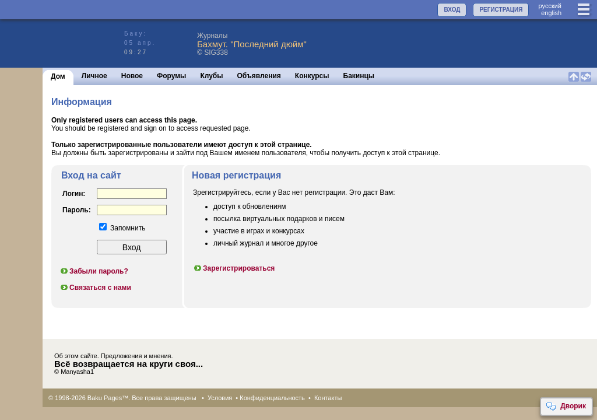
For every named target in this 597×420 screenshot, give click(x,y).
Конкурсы (312, 76)
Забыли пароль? (93, 271)
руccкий (549, 5)
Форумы (171, 76)
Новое (132, 76)
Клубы (211, 76)
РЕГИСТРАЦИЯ (500, 9)
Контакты (328, 397)
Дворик (566, 406)
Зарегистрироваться (234, 268)
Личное (94, 76)
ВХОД (452, 9)
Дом (58, 76)
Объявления (259, 76)
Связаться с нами (95, 288)
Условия (220, 397)
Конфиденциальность (272, 397)
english (551, 12)
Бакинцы (359, 76)
